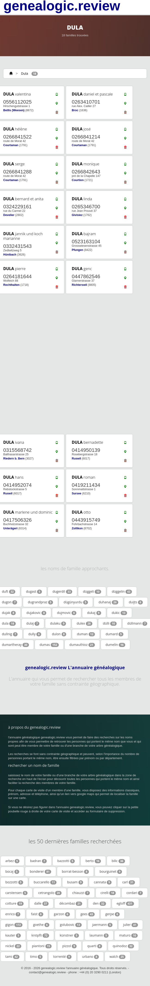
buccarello (45, 882)
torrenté (62, 956)
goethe (41, 924)
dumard (114, 634)
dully (34, 634)
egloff (125, 903)
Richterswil (79, 285)
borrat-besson (75, 871)
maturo (128, 935)
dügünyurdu (76, 602)
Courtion (78, 180)
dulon (59, 634)
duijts (136, 602)
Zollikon (77, 528)
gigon (13, 924)
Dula (24, 73)
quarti (94, 946)
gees (88, 914)
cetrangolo (50, 892)
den (99, 903)
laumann (99, 935)
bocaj (12, 871)
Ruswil (76, 458)
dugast (34, 591)
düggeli (92, 591)
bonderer (40, 871)
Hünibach (9, 254)
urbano (90, 956)
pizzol (69, 946)
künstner (69, 935)
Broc (75, 110)
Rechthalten (11, 285)
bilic (118, 861)
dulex (84, 623)
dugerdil (62, 591)
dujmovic (66, 612)
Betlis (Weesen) (14, 110)
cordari (134, 892)
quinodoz (123, 946)
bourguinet (111, 871)
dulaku (58, 623)
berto (93, 861)
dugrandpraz (40, 602)
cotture (14, 903)
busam (75, 882)
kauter (13, 935)
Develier (8, 215)
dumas (49, 644)
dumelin (115, 644)
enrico (12, 914)
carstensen (16, 892)
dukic (119, 612)
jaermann (102, 924)
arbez (12, 861)
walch (117, 956)
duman (86, 634)
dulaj (33, 623)
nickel (13, 946)
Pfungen (77, 250)
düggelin (122, 591)
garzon (62, 914)
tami (12, 956)
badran (38, 861)
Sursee (76, 493)
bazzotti (66, 861)
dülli (110, 623)
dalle (41, 903)
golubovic (71, 924)
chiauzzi (81, 892)
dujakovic (36, 612)
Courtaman (10, 145)
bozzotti (14, 882)
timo (36, 956)
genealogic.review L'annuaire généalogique (75, 667)
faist (37, 914)
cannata (103, 882)
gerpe (112, 914)
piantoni (42, 946)
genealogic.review (61, 6)
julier (130, 924)
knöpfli (40, 935)
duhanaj (108, 602)
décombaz (70, 903)
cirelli (108, 892)
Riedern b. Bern (14, 458)
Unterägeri (10, 528)
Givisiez (77, 215)
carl (128, 882)
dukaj (94, 612)
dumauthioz (82, 644)
